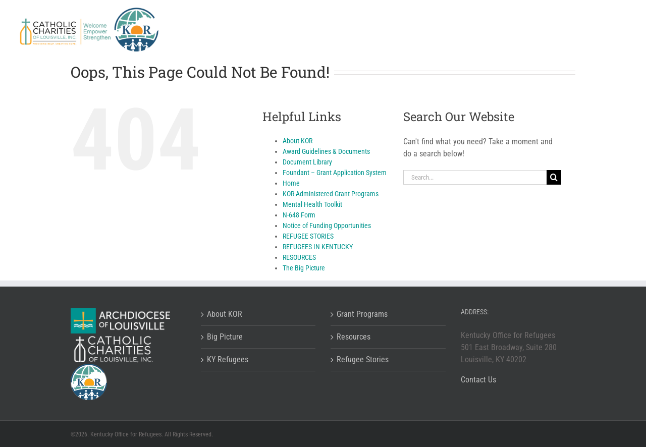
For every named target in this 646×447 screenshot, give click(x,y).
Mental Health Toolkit (312, 204)
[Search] (554, 177)
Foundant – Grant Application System (335, 173)
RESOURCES (299, 257)
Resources (353, 337)
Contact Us (478, 379)
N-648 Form (299, 215)
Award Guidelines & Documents (326, 151)
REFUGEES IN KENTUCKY (318, 247)
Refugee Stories (363, 359)
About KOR (297, 141)
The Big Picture (304, 268)
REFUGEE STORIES (308, 236)
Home (291, 183)
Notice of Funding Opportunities (327, 225)
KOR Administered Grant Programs (331, 194)
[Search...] (475, 177)
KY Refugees (227, 359)
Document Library (307, 162)
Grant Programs (362, 314)
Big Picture (225, 337)
